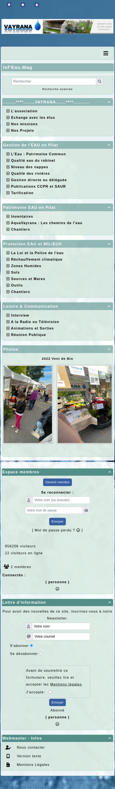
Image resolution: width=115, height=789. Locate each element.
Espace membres (57, 472)
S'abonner (19, 646)
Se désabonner (24, 654)
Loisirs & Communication (57, 306)
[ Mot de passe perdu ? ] (57, 530)
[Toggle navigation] (105, 53)
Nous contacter (30, 747)
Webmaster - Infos (57, 738)
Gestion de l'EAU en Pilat (57, 145)
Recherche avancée (57, 89)
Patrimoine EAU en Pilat (57, 207)
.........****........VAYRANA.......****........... (57, 102)
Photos (57, 349)
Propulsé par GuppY (22, 780)
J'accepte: (37, 692)
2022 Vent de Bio (57, 358)
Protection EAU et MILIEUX (57, 244)
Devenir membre (57, 482)
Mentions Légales (33, 765)
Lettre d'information (57, 602)
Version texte (28, 756)
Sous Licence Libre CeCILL (87, 780)
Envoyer (57, 521)
